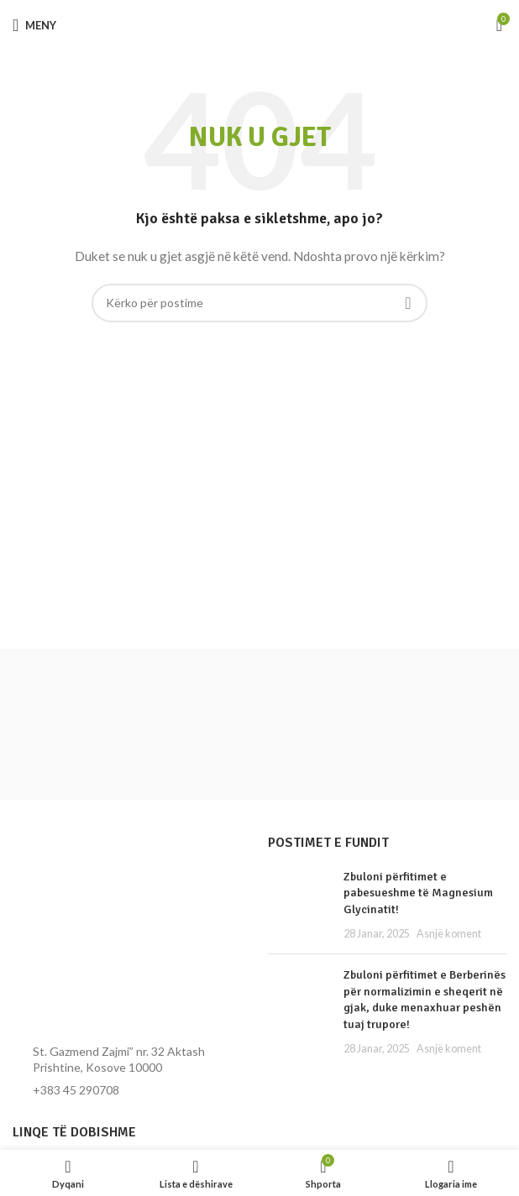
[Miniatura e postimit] (299, 905)
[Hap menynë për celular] (34, 25)
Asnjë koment (449, 933)
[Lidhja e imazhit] (105, 932)
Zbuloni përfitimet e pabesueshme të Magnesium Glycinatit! (418, 893)
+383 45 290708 (76, 1090)
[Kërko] (259, 303)
